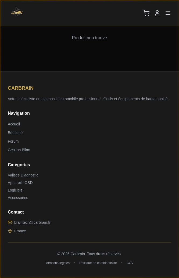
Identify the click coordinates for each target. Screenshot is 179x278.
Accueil (14, 124)
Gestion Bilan (19, 150)
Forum (13, 141)
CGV (130, 263)
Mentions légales (57, 263)
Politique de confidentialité (98, 263)
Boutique (15, 133)
